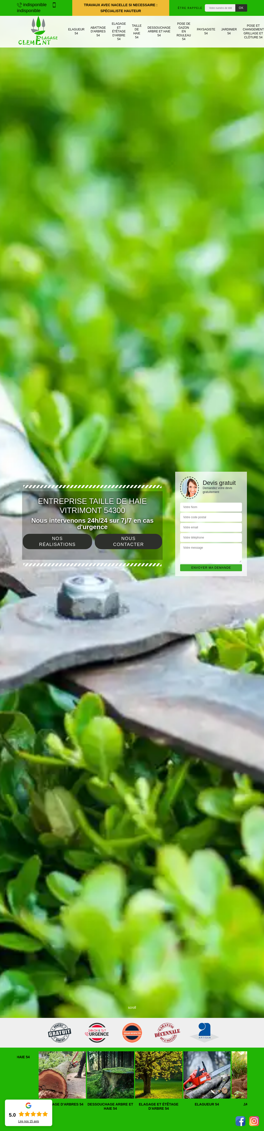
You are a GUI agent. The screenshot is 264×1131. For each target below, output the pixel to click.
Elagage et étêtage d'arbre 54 (119, 31)
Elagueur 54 (76, 31)
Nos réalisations (57, 541)
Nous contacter (128, 541)
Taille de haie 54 (137, 31)
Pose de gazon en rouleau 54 (184, 31)
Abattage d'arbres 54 (98, 31)
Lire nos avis (28, 1121)
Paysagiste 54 (206, 31)
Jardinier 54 (229, 31)
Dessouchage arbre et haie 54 (158, 31)
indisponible (32, 4)
